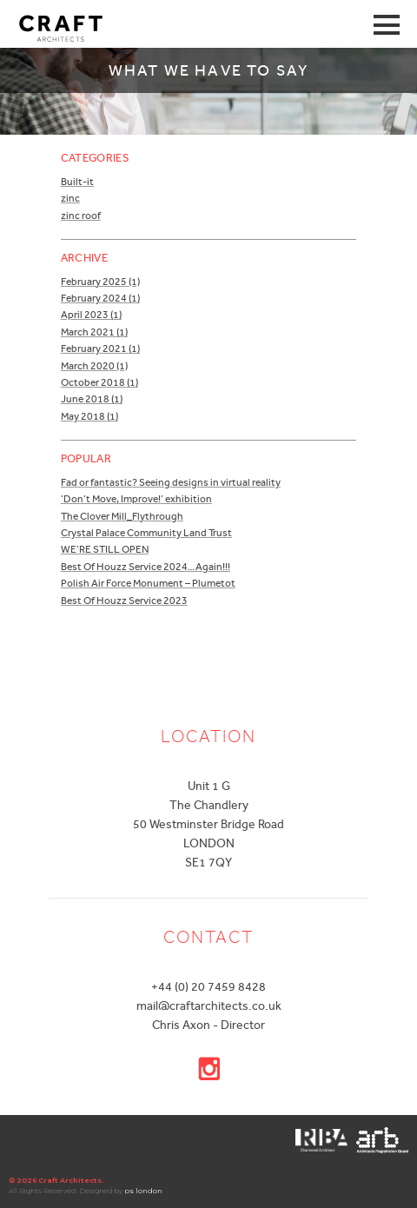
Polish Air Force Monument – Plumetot (148, 583)
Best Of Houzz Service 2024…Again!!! (145, 567)
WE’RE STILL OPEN (105, 549)
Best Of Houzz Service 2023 (124, 600)
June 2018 (91, 399)
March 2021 (94, 332)
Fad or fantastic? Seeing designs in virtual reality (171, 482)
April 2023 (91, 315)
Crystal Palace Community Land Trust (146, 533)
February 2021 (100, 348)
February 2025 (100, 281)
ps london (143, 1190)
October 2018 (99, 382)
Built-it (77, 182)
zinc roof (81, 215)
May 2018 (89, 416)
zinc (70, 198)
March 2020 (94, 366)
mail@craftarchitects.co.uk (208, 1005)
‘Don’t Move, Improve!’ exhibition (136, 499)
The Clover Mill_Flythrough (122, 516)
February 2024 (100, 298)
